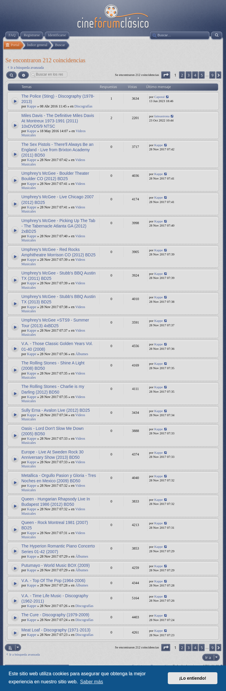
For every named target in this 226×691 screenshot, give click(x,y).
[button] (165, 75)
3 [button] (188, 75)
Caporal (159, 97)
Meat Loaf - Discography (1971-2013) (56, 630)
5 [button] (201, 75)
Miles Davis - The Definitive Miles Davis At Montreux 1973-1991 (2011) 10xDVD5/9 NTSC (57, 121)
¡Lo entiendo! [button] (192, 678)
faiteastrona (161, 116)
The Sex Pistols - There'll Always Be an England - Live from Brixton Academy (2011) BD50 (57, 149)
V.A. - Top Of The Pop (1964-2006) (53, 580)
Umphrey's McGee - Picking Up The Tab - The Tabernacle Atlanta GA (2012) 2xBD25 (58, 226)
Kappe (31, 106)
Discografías (84, 106)
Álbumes (81, 354)
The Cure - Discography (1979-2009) (55, 614)
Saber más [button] (91, 681)
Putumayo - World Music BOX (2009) (55, 565)
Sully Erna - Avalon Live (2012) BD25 (55, 410)
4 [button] (195, 75)
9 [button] (212, 75)
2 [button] (182, 75)
